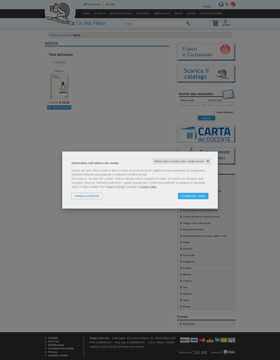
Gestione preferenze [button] (87, 195)
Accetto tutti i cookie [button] (193, 195)
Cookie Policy (148, 186)
